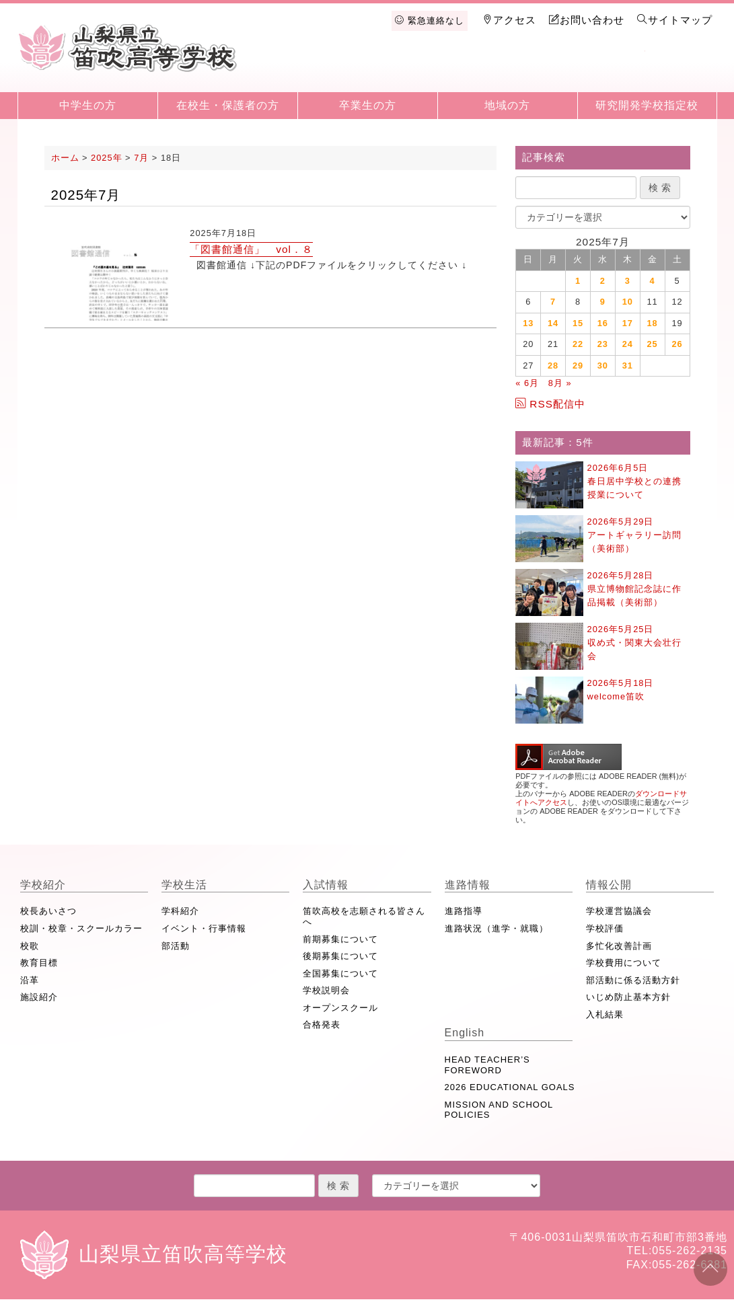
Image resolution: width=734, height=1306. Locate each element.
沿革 (29, 980)
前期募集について (340, 939)
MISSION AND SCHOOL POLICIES (499, 1110)
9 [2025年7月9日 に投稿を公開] (602, 302)
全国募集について (340, 973)
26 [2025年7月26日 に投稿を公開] (676, 344)
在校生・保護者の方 (227, 105)
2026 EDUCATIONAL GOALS (510, 1087)
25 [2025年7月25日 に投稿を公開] (652, 344)
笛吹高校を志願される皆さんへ (364, 916)
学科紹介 (180, 911)
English (680, 68)
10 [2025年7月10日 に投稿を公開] (627, 302)
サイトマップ (674, 20)
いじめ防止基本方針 (628, 997)
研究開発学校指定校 (646, 105)
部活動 (175, 946)
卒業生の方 (367, 105)
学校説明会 (326, 990)
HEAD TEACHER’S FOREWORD (487, 1064)
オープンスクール (340, 1008)
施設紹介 (39, 997)
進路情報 (541, 68)
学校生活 (402, 68)
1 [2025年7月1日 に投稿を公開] (578, 281)
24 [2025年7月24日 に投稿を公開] (627, 344)
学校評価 (605, 928)
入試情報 (472, 68)
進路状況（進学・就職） (496, 928)
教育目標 (39, 963)
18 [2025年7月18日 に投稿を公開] (652, 323)
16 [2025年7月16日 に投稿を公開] (602, 323)
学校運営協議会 (619, 911)
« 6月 (527, 383)
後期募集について (340, 956)
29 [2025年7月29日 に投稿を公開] (578, 365)
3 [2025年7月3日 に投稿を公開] (627, 281)
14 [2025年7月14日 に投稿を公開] (553, 323)
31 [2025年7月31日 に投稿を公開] (627, 365)
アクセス (509, 20)
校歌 (29, 946)
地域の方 (507, 105)
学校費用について (623, 963)
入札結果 (605, 1014)
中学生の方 (87, 105)
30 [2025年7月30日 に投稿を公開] (602, 365)
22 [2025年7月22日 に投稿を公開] (578, 344)
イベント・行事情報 (203, 928)
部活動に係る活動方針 (633, 980)
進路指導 (463, 911)
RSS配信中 (550, 404)
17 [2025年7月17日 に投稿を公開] (627, 323)
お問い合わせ (586, 20)
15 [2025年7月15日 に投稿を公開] (578, 323)
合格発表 (321, 1025)
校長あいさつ (48, 911)
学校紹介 (332, 68)
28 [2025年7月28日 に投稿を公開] (553, 365)
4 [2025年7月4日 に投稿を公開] (652, 281)
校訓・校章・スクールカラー (81, 928)
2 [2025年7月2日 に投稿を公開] (602, 281)
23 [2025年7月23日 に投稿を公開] (602, 344)
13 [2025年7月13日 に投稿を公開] (528, 323)
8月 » (560, 383)
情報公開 (611, 68)
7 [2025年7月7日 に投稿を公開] (553, 302)
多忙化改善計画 (619, 946)
